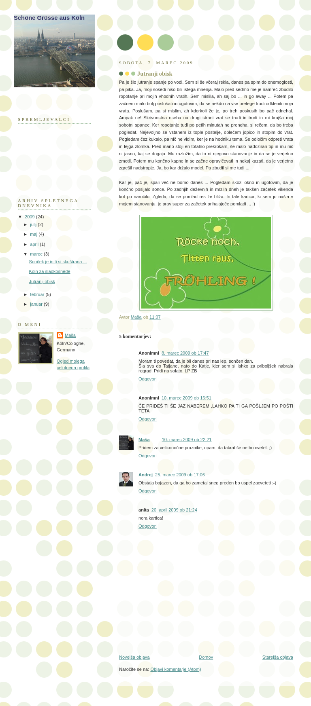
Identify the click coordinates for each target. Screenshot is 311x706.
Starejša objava (277, 657)
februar (37, 294)
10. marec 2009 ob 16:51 (186, 397)
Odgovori (147, 378)
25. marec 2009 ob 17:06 (180, 474)
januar (37, 304)
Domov (206, 657)
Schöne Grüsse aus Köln (49, 18)
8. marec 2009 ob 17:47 (185, 353)
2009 (30, 216)
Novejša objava (134, 657)
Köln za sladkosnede (49, 271)
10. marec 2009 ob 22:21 (187, 439)
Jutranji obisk (42, 281)
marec (37, 254)
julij (34, 224)
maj (34, 234)
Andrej (145, 474)
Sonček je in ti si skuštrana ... (58, 261)
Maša (144, 439)
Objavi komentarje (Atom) (175, 669)
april (35, 244)
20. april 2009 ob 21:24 (174, 509)
